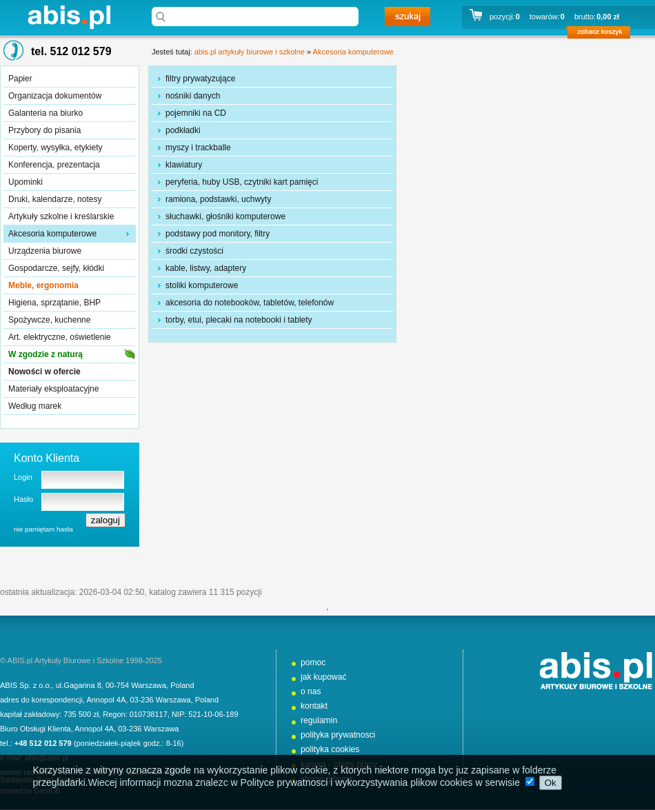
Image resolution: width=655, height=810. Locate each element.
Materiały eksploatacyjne (53, 389)
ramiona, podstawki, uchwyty (218, 199)
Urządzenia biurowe (44, 251)
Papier (20, 78)
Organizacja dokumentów (54, 96)
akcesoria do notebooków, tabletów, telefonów (249, 302)
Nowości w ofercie (44, 371)
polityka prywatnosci (338, 735)
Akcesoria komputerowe (52, 234)
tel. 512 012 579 (71, 51)
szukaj (407, 16)
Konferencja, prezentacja (54, 165)
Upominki (25, 182)
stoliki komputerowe (201, 285)
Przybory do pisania (44, 130)
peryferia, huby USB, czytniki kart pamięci (241, 182)
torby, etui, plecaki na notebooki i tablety (238, 320)
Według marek (34, 406)
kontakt (314, 706)
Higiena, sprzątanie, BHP (54, 302)
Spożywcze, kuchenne (49, 320)
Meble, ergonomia (43, 285)
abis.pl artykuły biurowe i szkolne (69, 17)
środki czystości (194, 251)
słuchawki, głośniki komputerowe (225, 216)
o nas (311, 691)
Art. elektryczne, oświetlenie (59, 337)
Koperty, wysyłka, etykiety (55, 147)
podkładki (183, 130)
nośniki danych (192, 96)
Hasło (23, 499)
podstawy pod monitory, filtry (217, 234)
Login (23, 477)
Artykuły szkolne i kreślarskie (61, 216)
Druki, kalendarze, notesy (54, 199)
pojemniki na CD (195, 113)
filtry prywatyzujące (200, 78)
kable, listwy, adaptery (205, 268)
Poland (182, 685)
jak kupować (324, 677)
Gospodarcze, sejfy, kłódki (56, 268)
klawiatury (183, 165)
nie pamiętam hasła (43, 529)
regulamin (319, 720)
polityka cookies (330, 749)
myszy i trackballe (198, 147)
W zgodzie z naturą (45, 354)
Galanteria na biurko (45, 113)
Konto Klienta (46, 458)
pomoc (313, 662)
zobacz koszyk (603, 34)
